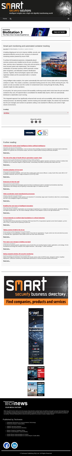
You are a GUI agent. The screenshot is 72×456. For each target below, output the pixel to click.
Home (5, 18)
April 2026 (5, 49)
